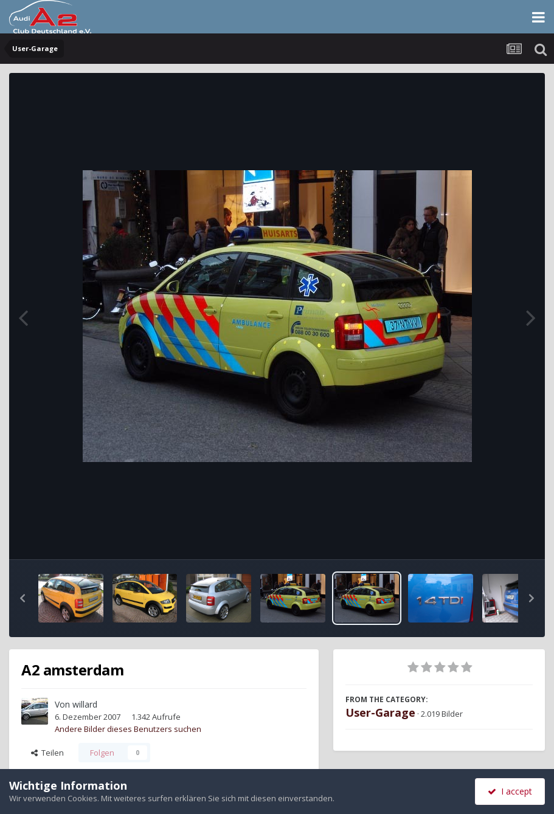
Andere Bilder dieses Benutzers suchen (128, 728)
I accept (510, 791)
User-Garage (380, 712)
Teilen (47, 752)
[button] (22, 598)
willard (84, 704)
